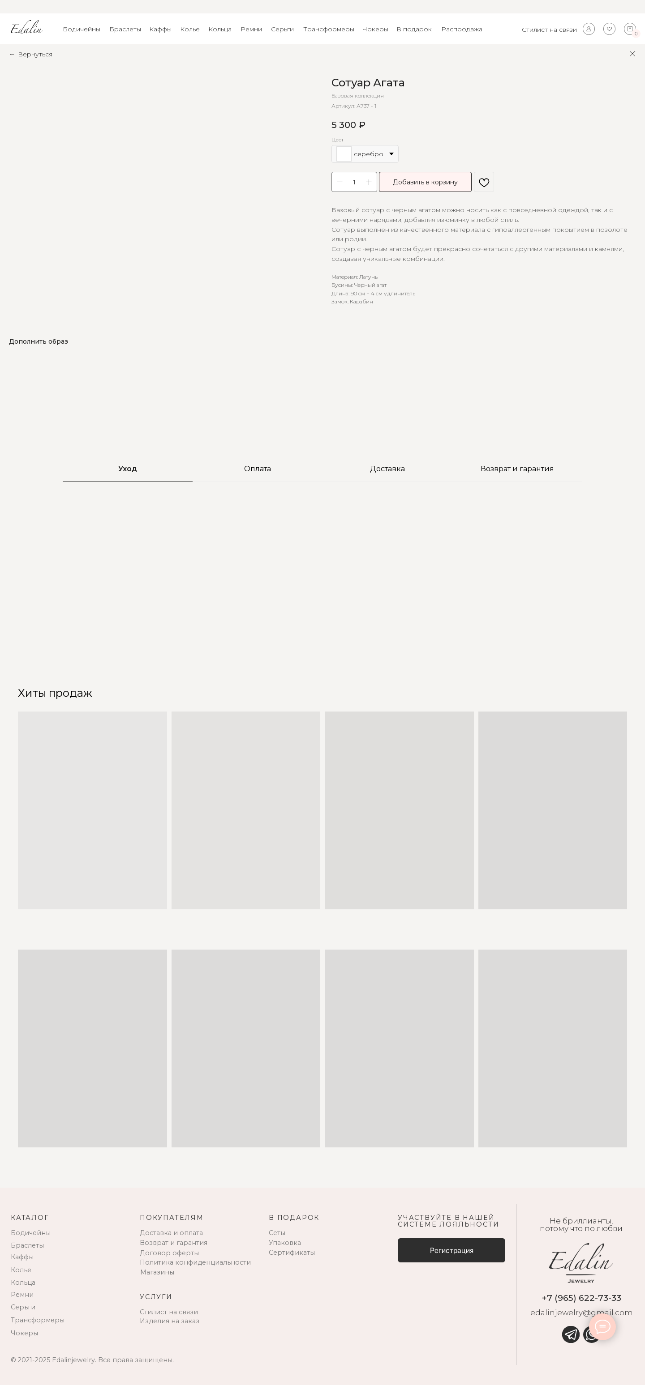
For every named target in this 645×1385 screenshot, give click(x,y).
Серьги (282, 29)
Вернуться (35, 54)
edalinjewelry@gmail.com (581, 1312)
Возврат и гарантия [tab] (517, 469)
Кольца (220, 29)
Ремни (251, 29)
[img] (570, 1334)
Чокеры (375, 29)
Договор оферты (169, 1253)
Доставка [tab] (387, 469)
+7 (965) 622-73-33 (581, 1297)
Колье (190, 29)
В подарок (414, 29)
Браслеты (125, 29)
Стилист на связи (549, 30)
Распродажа (461, 29)
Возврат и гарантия (173, 1243)
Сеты (277, 1233)
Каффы (160, 29)
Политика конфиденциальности (195, 1262)
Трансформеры (328, 29)
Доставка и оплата (171, 1233)
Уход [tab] (127, 469)
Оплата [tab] (257, 469)
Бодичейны (81, 29)
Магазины (157, 1272)
